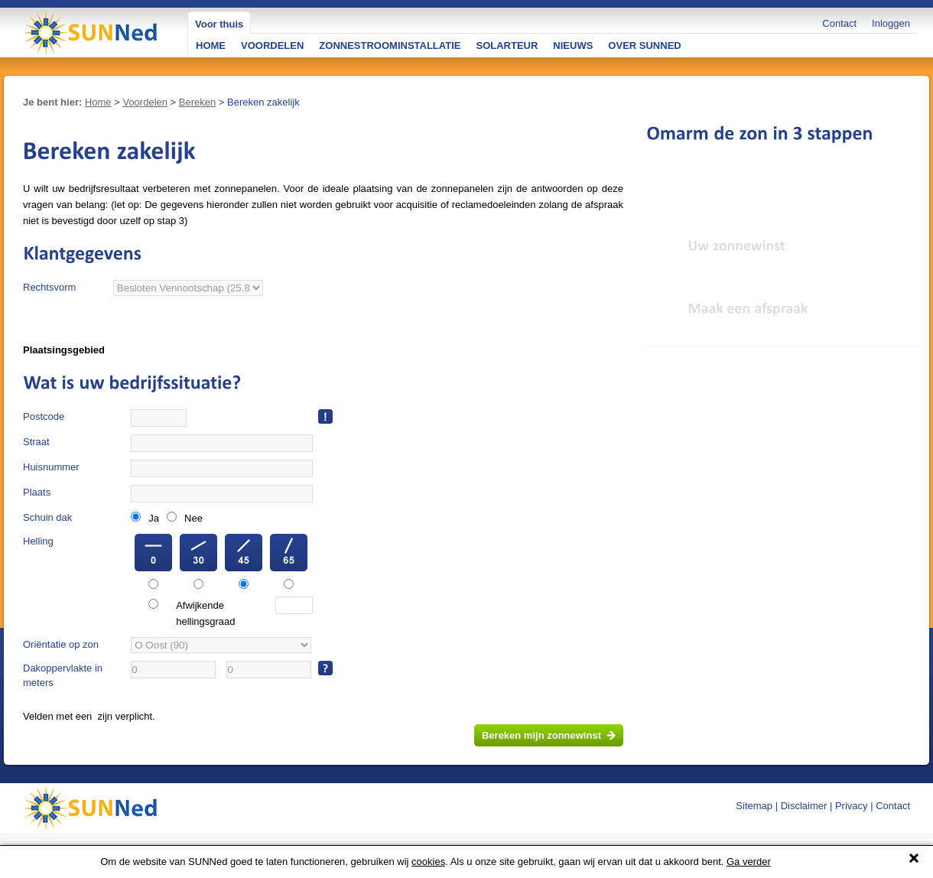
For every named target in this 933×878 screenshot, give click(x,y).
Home (98, 102)
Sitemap (754, 805)
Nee (193, 518)
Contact (839, 23)
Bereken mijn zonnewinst (541, 735)
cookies (428, 861)
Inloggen (891, 23)
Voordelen (144, 102)
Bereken (197, 102)
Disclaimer (804, 805)
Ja (153, 518)
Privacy (851, 805)
